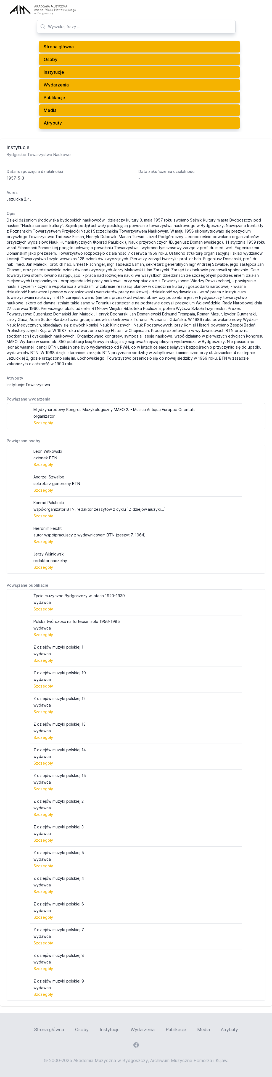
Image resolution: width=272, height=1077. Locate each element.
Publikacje (54, 97)
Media (50, 110)
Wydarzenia (56, 85)
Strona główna (49, 1029)
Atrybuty (53, 123)
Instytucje (54, 72)
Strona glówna (59, 46)
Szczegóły (43, 422)
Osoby (50, 59)
